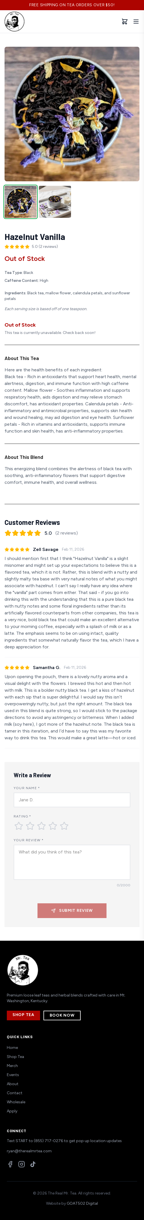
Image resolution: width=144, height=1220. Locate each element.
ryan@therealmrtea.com (29, 1151)
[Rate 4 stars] (53, 826)
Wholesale (16, 1102)
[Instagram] (21, 1164)
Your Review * (29, 840)
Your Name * (27, 788)
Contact (14, 1093)
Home (12, 1047)
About (12, 1083)
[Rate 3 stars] (41, 826)
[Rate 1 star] (19, 826)
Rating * (23, 816)
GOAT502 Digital (82, 1203)
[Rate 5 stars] (64, 826)
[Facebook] (10, 1164)
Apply (12, 1111)
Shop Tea (23, 1014)
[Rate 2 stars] (30, 826)
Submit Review (72, 910)
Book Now (62, 1015)
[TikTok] (33, 1164)
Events (13, 1074)
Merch (12, 1065)
